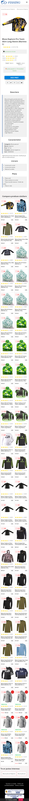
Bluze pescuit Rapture (22, 9)
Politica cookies (19, 785)
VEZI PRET (14, 77)
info (12, 219)
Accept (21, 799)
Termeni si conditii (11, 784)
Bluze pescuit (21, 774)
